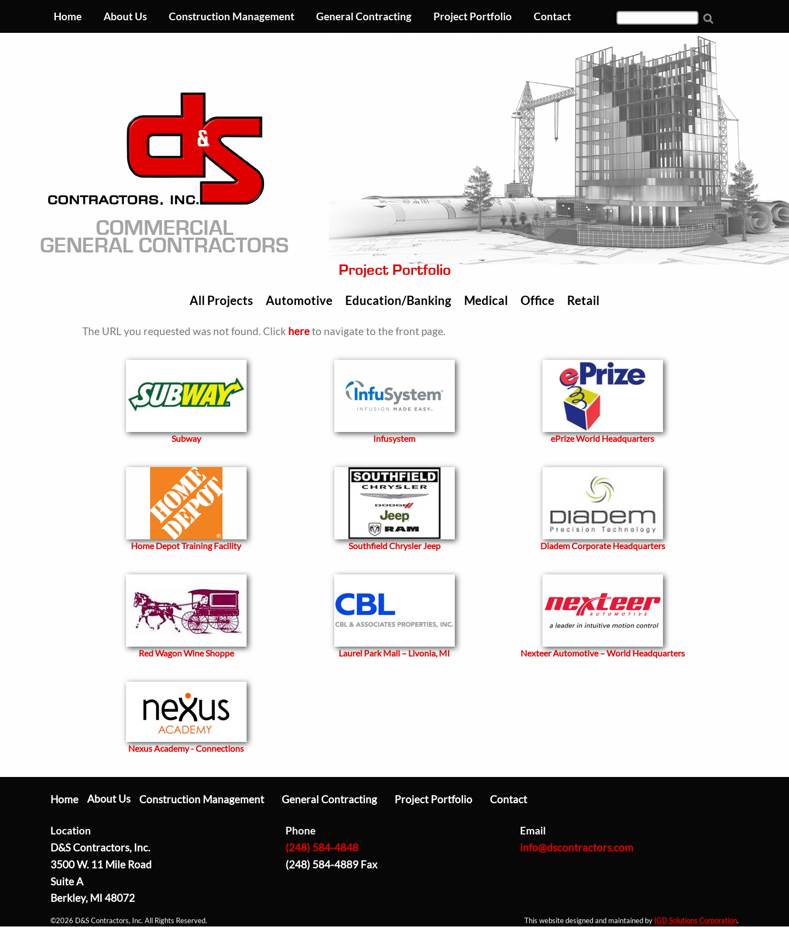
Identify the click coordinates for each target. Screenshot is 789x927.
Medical (486, 300)
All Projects (221, 300)
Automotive (299, 300)
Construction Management (201, 799)
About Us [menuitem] (125, 16)
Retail (583, 300)
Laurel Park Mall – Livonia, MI (394, 653)
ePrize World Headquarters (602, 438)
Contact (508, 799)
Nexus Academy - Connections (186, 748)
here (299, 331)
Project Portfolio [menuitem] (472, 16)
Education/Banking (398, 300)
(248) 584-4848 (321, 847)
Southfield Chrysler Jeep (394, 545)
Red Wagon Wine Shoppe (186, 653)
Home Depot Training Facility (186, 545)
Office (537, 300)
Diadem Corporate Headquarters (602, 545)
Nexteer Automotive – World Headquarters (603, 653)
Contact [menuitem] (552, 16)
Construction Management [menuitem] (231, 16)
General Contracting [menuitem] (363, 16)
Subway (186, 438)
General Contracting (329, 799)
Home (64, 799)
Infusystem (394, 438)
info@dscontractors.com (576, 847)
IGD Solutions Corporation (695, 920)
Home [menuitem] (68, 16)
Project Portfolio (433, 799)
